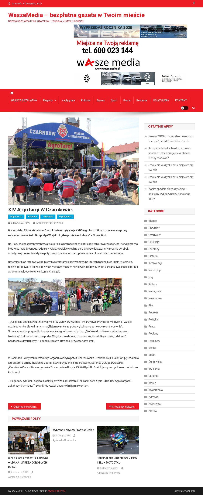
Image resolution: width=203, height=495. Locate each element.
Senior (152, 347)
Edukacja (154, 242)
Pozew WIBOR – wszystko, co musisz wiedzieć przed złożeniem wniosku (171, 139)
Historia (153, 256)
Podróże (154, 312)
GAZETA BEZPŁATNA (24, 100)
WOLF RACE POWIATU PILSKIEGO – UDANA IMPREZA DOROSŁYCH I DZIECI (28, 462)
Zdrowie (153, 397)
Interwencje (156, 263)
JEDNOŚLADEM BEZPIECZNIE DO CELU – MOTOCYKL (117, 460)
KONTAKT (181, 100)
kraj (151, 277)
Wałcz (152, 383)
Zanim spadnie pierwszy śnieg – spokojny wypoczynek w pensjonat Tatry (169, 193)
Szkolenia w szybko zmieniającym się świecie (171, 168)
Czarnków (155, 235)
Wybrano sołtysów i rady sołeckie (73, 430)
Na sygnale (68, 100)
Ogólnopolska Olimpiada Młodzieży (27, 406)
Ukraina (153, 375)
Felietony (154, 249)
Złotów (153, 411)
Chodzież (154, 227)
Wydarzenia (65, 216)
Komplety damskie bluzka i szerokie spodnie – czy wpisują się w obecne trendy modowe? (170, 153)
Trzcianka (48, 216)
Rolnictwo (154, 340)
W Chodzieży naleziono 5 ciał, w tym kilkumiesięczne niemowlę (124, 406)
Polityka (86, 100)
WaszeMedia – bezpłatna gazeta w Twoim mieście (76, 15)
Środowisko (155, 361)
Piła (151, 305)
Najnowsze (16, 216)
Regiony (48, 100)
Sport (114, 100)
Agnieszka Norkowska (49, 222)
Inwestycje (155, 270)
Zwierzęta (155, 404)
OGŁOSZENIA (161, 100)
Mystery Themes (57, 491)
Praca (126, 100)
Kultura (153, 284)
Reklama (141, 100)
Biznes (101, 100)
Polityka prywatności (184, 491)
